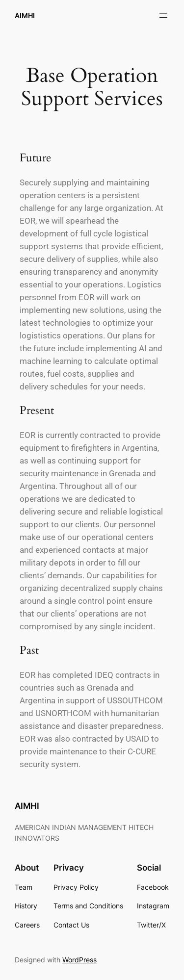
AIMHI (25, 15)
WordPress (79, 959)
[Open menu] (163, 16)
